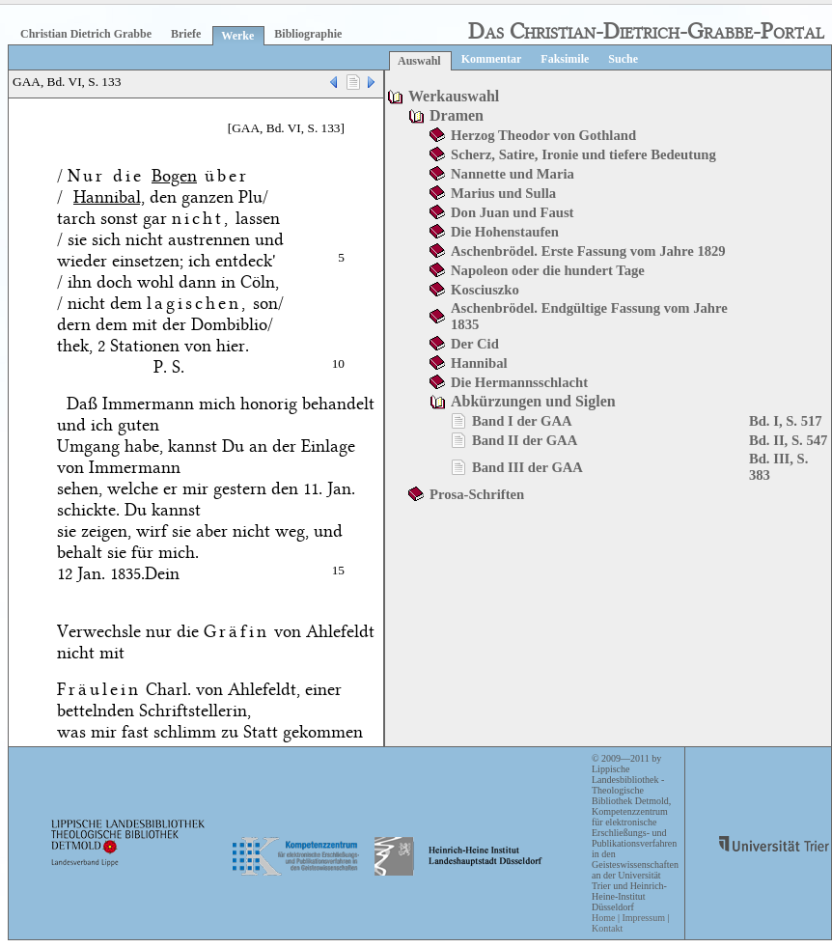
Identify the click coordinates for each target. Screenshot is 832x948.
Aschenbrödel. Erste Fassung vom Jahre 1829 (588, 251)
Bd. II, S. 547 (788, 440)
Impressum (643, 917)
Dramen (457, 115)
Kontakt (607, 928)
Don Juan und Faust (512, 212)
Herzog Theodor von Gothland (543, 135)
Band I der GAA (522, 421)
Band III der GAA (527, 467)
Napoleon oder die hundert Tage (548, 270)
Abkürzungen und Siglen (533, 401)
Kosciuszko (485, 289)
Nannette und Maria (512, 173)
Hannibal (479, 363)
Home (603, 917)
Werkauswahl (453, 96)
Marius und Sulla (503, 193)
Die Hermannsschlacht (519, 382)
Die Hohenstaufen (505, 231)
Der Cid (475, 343)
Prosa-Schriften (477, 494)
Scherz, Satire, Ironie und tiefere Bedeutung (583, 154)
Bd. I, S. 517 (785, 421)
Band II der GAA (524, 440)
